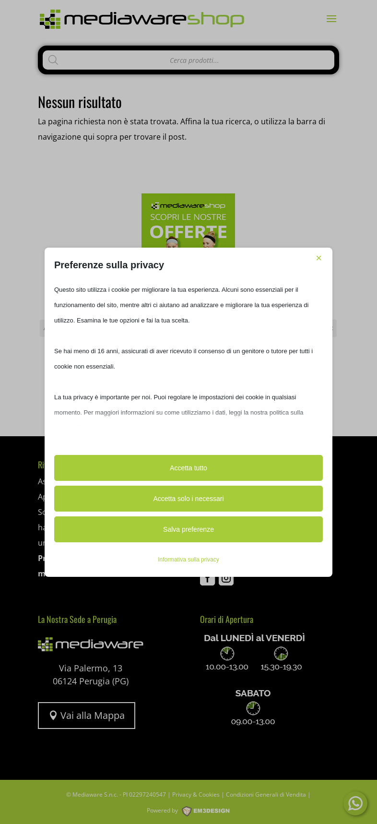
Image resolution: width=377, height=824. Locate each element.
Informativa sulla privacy (188, 559)
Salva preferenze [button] (188, 529)
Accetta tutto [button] (188, 468)
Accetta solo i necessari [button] (188, 498)
